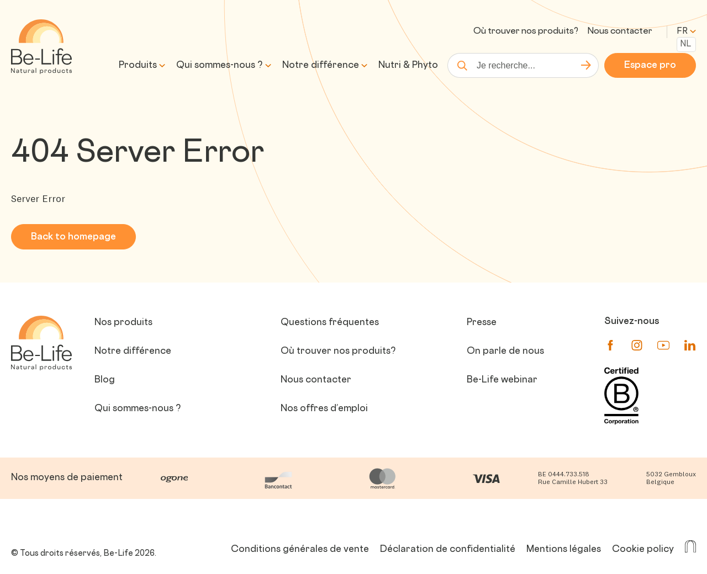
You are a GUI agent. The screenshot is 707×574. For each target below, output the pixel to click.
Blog (104, 380)
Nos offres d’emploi (324, 409)
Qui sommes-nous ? (219, 65)
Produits (138, 65)
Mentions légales (563, 549)
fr (686, 32)
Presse (482, 322)
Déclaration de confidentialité (447, 549)
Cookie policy (643, 549)
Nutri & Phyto (408, 65)
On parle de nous (505, 351)
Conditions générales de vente (300, 549)
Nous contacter (619, 32)
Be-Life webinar (502, 380)
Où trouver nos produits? (525, 32)
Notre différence (320, 65)
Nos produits (123, 322)
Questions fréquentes (330, 322)
